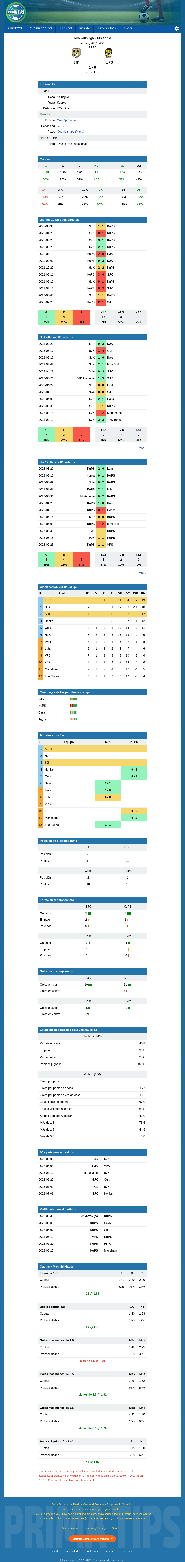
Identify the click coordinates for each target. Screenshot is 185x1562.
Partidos (15, 28)
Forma (84, 28)
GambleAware (70, 1528)
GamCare (117, 1528)
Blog (128, 28)
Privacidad (71, 1551)
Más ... (143, 448)
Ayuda (55, 1551)
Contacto (127, 1551)
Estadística (106, 28)
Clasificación (41, 28)
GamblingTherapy (95, 1528)
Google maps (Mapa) (70, 131)
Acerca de (111, 1551)
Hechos (65, 28)
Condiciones (91, 1551)
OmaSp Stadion (67, 120)
